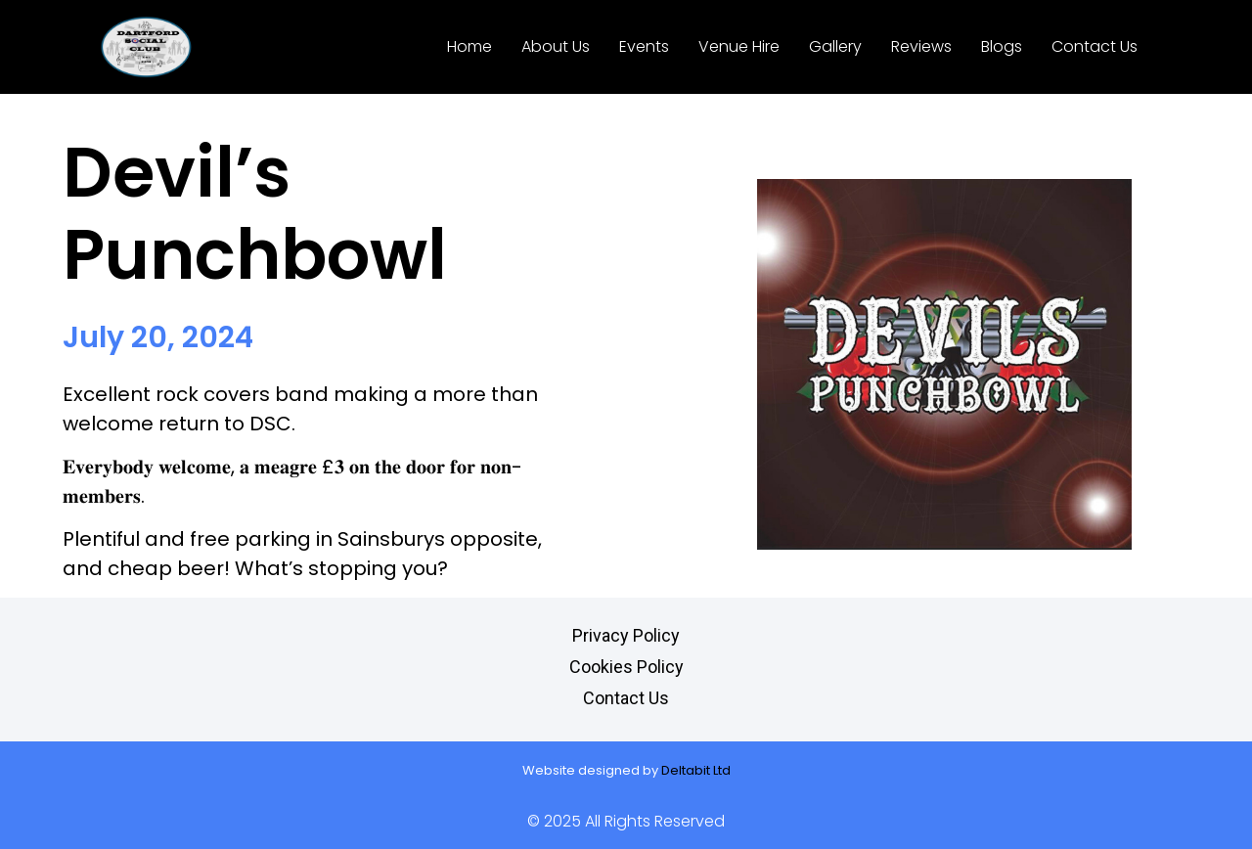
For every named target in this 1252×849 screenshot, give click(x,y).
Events (644, 46)
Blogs (1001, 46)
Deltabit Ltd (696, 770)
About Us (555, 46)
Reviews (921, 46)
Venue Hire (739, 46)
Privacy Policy (626, 635)
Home (469, 46)
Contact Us (1094, 46)
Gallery (835, 46)
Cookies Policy (626, 666)
